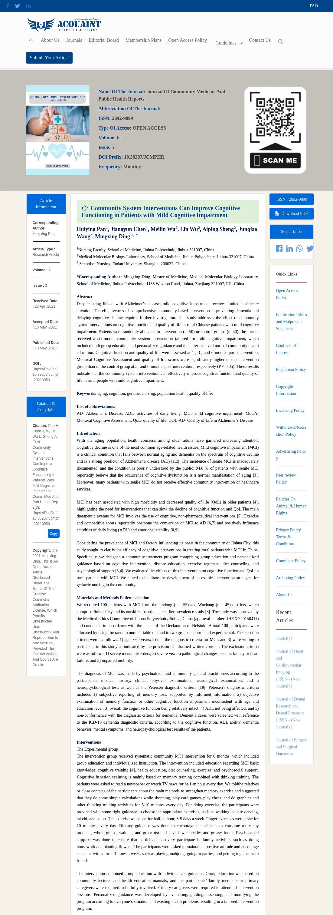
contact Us (260, 40)
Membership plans (144, 40)
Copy (53, 533)
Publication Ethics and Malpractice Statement (291, 321)
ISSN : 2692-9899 (291, 199)
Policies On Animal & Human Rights (291, 506)
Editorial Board (104, 40)
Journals (74, 40)
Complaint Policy (290, 561)
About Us (50, 40)
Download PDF (292, 213)
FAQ (314, 6)
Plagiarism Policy (291, 369)
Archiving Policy (290, 578)
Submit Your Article (49, 57)
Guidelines (225, 42)
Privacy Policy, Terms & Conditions (289, 537)
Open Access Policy (187, 40)
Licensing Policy (290, 410)
